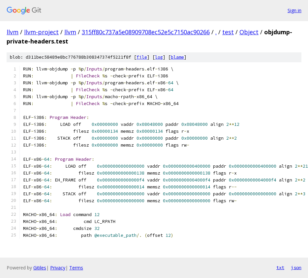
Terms (76, 267)
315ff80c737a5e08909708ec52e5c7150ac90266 (146, 32)
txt (280, 267)
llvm (12, 32)
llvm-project (41, 32)
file (142, 57)
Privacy (57, 267)
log (159, 57)
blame (177, 57)
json (296, 267)
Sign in (294, 10)
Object (249, 32)
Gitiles (39, 267)
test (228, 32)
